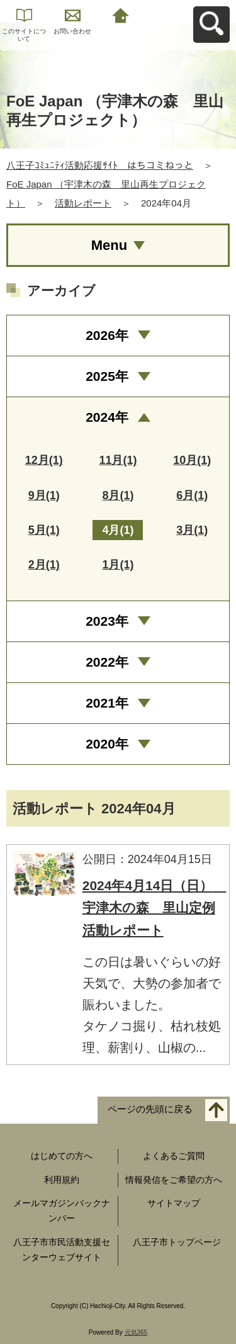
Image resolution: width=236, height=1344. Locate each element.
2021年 (107, 703)
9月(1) (44, 495)
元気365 (136, 1332)
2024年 (107, 417)
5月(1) (44, 530)
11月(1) (118, 460)
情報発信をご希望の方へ (173, 1180)
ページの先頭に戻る (150, 1109)
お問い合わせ (72, 31)
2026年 (107, 335)
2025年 (107, 376)
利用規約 (61, 1180)
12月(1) (44, 460)
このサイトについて (24, 35)
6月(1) (192, 495)
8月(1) (117, 495)
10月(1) (192, 460)
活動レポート (83, 203)
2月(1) (44, 564)
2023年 (107, 621)
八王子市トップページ (177, 1242)
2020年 (107, 744)
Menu (109, 245)
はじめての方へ (62, 1156)
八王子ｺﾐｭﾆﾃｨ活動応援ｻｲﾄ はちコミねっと (99, 165)
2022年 (107, 662)
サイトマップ (173, 1203)
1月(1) (117, 564)
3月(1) (192, 530)
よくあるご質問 (174, 1156)
